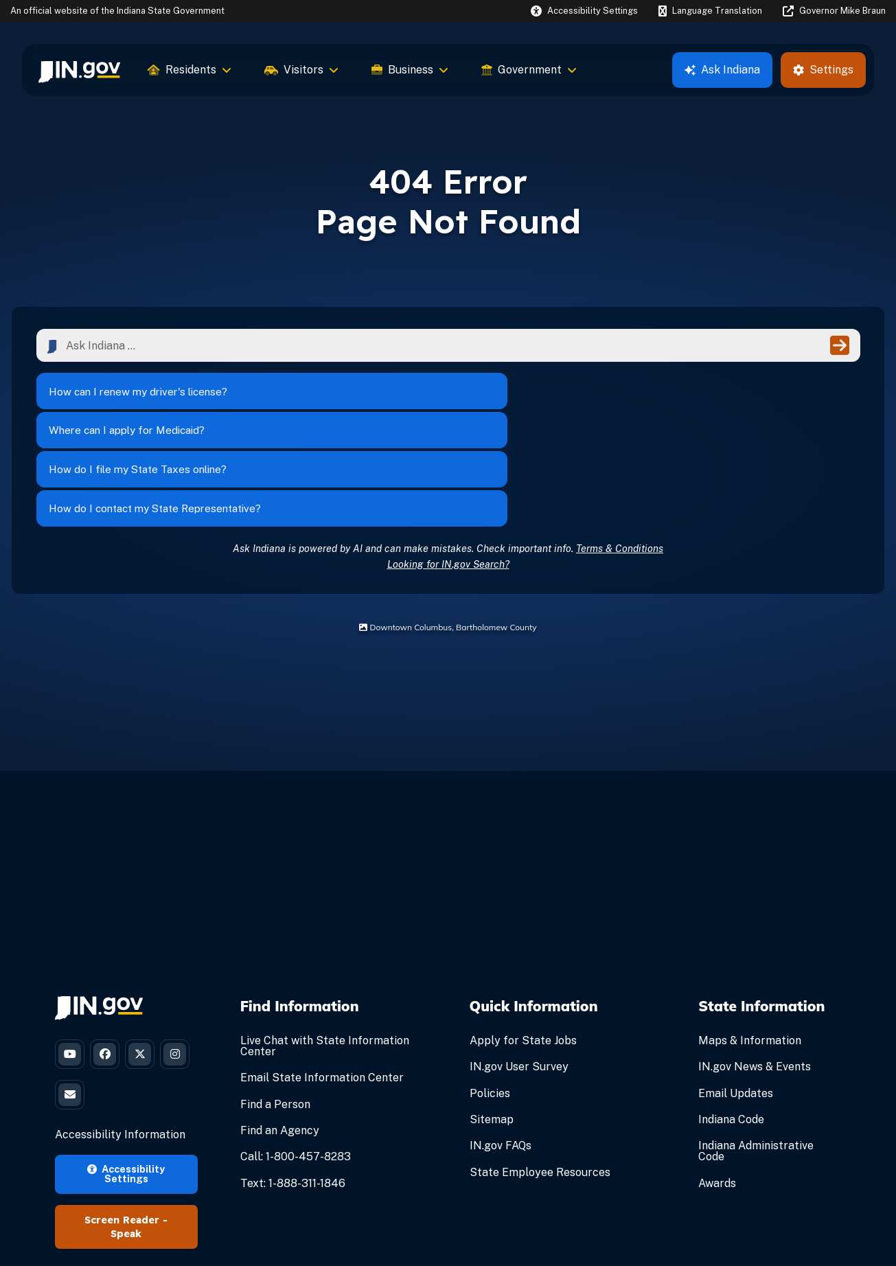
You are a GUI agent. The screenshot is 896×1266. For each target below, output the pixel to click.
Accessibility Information (120, 1048)
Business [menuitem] (409, 69)
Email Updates (735, 996)
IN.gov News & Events (754, 970)
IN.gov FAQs (500, 1049)
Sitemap (492, 1023)
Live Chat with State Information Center (324, 950)
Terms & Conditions (619, 451)
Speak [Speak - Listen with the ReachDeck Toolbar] (126, 1147)
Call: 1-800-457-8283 (295, 1060)
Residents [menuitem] (189, 69)
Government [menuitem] (529, 69)
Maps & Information (749, 944)
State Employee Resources (540, 1075)
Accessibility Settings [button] (126, 1086)
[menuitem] (79, 70)
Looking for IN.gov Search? (448, 467)
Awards (717, 1086)
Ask (722, 69)
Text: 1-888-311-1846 (292, 1086)
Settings (823, 69)
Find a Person (275, 1007)
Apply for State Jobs (523, 944)
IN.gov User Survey (519, 970)
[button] (584, 10)
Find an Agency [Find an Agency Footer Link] (279, 1034)
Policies (490, 996)
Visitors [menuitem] (301, 69)
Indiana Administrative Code (756, 1055)
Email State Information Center (322, 981)
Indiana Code (731, 1023)
